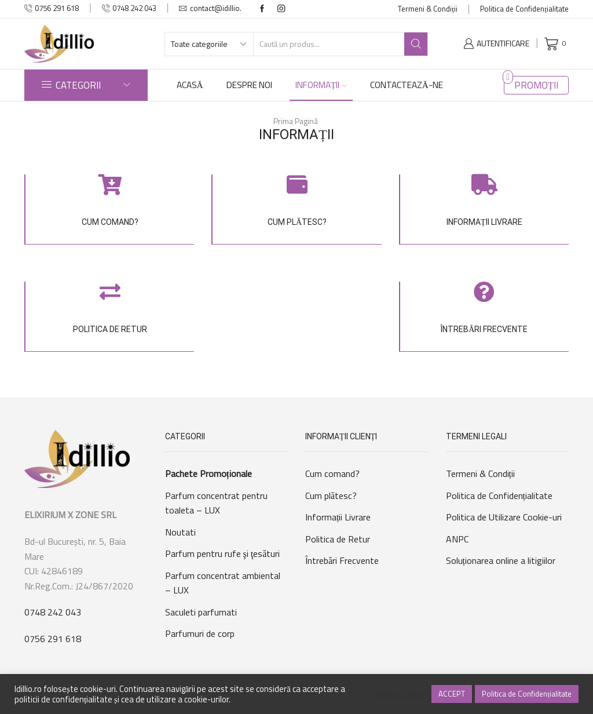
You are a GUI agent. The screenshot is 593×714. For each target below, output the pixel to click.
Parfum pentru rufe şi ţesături (222, 553)
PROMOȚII (536, 85)
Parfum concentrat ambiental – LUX (222, 583)
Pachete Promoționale (208, 473)
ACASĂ (190, 85)
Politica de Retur (337, 539)
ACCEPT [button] (451, 694)
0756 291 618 (52, 639)
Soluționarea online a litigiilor (500, 560)
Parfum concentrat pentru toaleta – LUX (216, 503)
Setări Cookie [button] (399, 694)
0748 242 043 (52, 612)
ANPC (457, 539)
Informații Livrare (338, 517)
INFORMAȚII (321, 85)
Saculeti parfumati (201, 612)
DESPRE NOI (249, 85)
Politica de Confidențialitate (524, 8)
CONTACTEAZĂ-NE (406, 85)
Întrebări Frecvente (342, 560)
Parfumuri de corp (200, 633)
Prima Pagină (295, 121)
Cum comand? (332, 473)
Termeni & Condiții (427, 8)
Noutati (180, 532)
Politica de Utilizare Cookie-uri (504, 517)
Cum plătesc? (331, 495)
